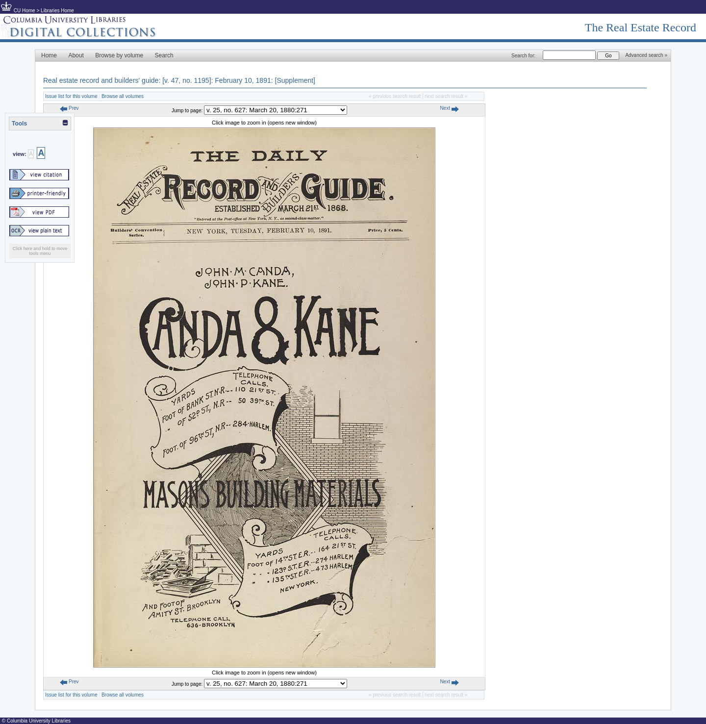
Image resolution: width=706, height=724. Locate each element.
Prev (69, 108)
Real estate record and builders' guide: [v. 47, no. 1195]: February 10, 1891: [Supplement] (179, 80)
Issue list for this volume (71, 96)
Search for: (523, 55)
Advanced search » (646, 55)
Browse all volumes (122, 96)
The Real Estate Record (640, 27)
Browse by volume (119, 55)
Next (449, 108)
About (75, 55)
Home (49, 55)
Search (164, 55)
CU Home (24, 10)
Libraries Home (57, 10)
